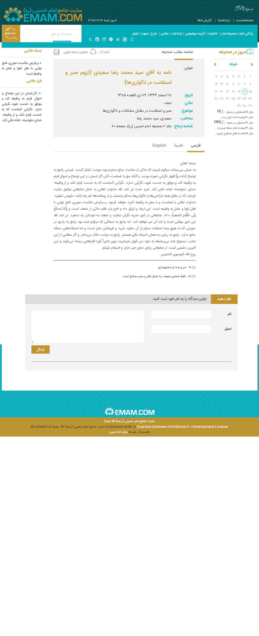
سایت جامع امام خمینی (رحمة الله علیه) (129, 421)
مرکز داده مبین (118, 432)
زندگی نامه (246, 33)
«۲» (166, 215)
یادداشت (176, 33)
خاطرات (213, 33)
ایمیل (227, 329)
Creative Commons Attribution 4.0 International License (182, 427)
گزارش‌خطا (204, 20)
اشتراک (104, 52)
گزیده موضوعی (195, 33)
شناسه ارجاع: (183, 126)
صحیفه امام (229, 33)
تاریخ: (188, 95)
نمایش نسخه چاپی (75, 52)
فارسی (196, 146)
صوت (144, 33)
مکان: (188, 103)
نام (229, 314)
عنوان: (188, 68)
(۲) (191, 276)
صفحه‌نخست (245, 20)
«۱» (125, 209)
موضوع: (187, 111)
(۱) (192, 267)
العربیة (178, 146)
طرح (154, 33)
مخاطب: (186, 118)
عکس (164, 33)
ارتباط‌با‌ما (224, 20)
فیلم (135, 33)
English (159, 146)
